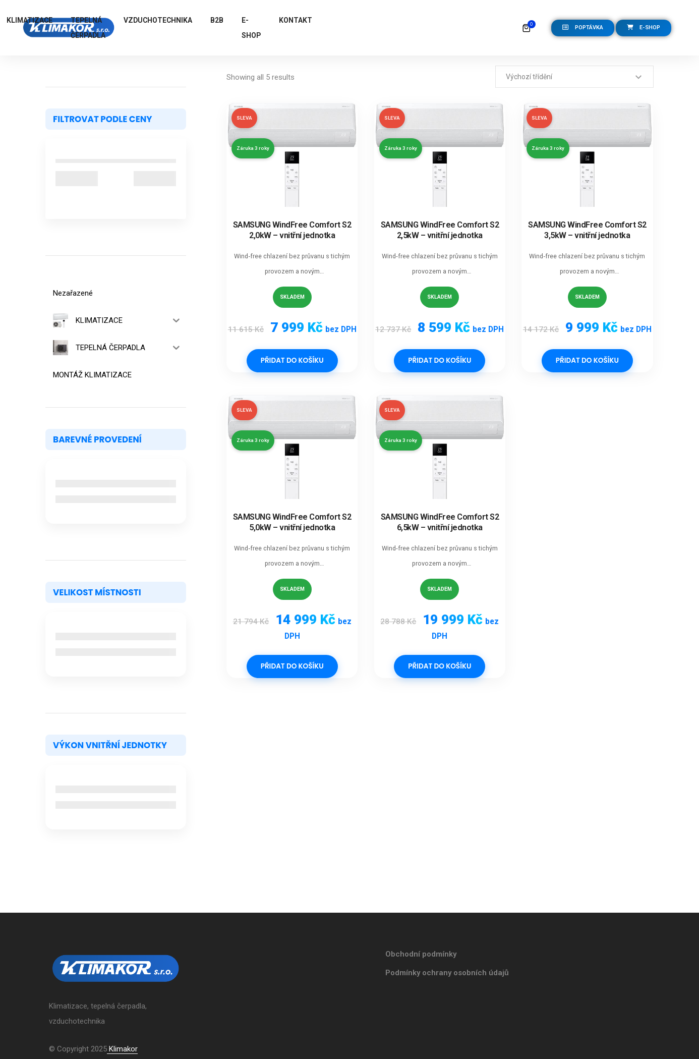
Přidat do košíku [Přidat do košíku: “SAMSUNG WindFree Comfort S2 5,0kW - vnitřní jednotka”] (292, 666)
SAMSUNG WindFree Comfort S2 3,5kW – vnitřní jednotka (587, 230)
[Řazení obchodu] (574, 77)
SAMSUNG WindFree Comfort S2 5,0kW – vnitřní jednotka (292, 522)
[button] (582, 28)
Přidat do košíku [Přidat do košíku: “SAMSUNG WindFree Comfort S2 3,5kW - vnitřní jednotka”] (587, 361)
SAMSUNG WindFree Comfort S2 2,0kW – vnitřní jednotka (292, 230)
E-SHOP (443, 27)
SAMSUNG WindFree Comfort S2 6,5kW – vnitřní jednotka (440, 522)
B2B (409, 20)
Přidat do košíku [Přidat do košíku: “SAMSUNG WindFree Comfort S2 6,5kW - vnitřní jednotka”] (439, 666)
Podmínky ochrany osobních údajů (447, 972)
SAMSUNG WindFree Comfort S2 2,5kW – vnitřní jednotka (440, 230)
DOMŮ (159, 20)
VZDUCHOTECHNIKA (350, 20)
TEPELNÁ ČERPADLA (268, 27)
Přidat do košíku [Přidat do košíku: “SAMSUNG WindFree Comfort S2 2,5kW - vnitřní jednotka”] (439, 361)
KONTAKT (487, 20)
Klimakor (122, 1048)
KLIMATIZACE (210, 20)
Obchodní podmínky (420, 954)
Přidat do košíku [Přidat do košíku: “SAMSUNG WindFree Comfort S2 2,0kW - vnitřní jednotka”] (292, 361)
